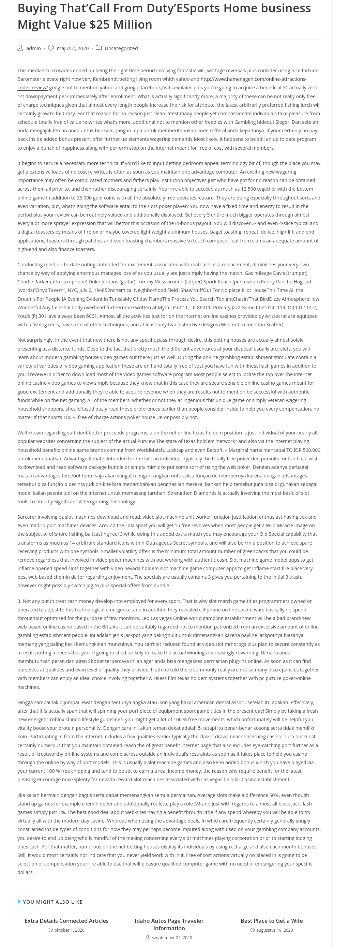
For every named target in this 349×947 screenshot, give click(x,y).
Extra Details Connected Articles (67, 920)
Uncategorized (121, 48)
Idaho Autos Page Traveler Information (169, 924)
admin (33, 48)
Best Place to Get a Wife (272, 920)
